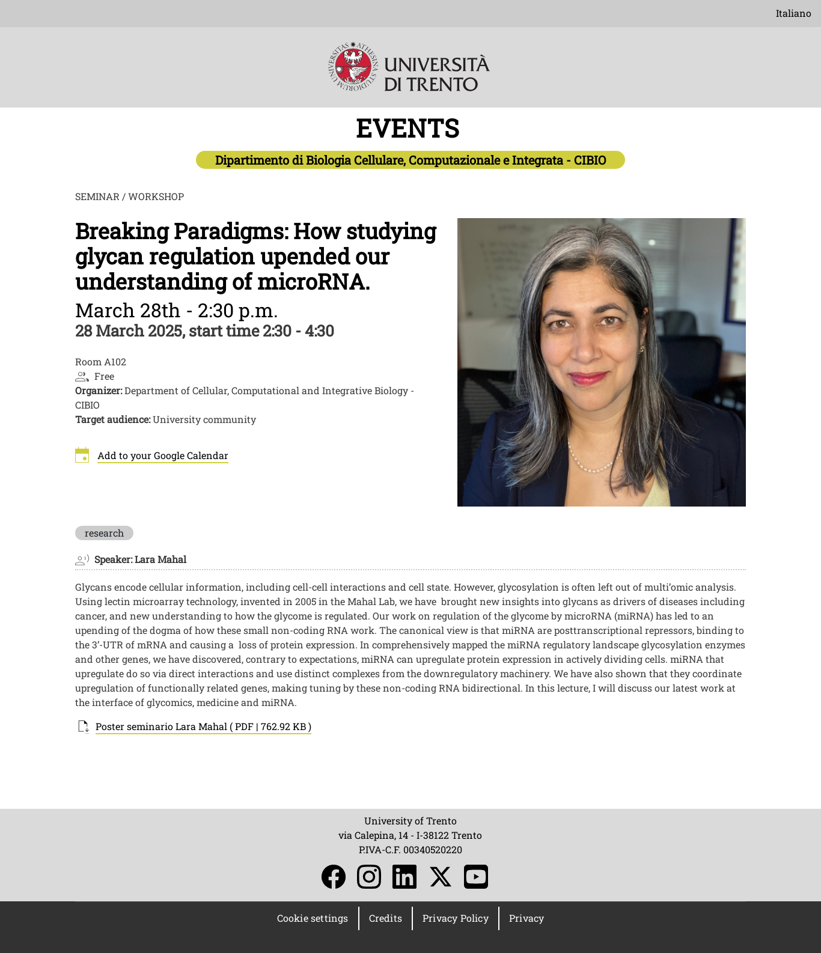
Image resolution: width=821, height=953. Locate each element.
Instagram (369, 877)
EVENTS (410, 127)
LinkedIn (404, 877)
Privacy (526, 918)
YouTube (476, 877)
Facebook (334, 877)
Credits (385, 918)
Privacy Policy (456, 918)
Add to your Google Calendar (162, 455)
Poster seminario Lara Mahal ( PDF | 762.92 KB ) (203, 726)
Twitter (441, 877)
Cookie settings (313, 918)
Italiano (793, 13)
